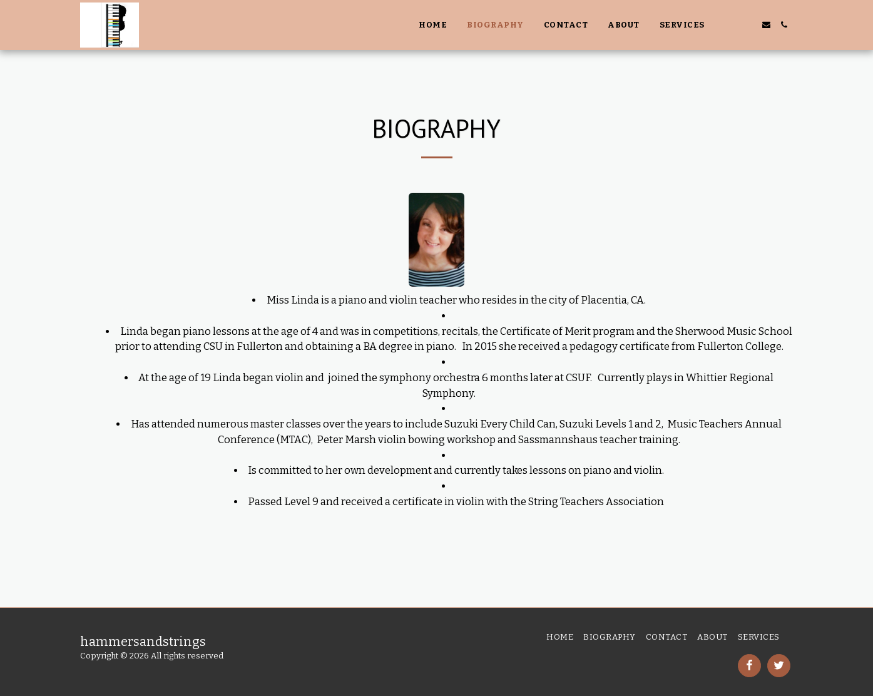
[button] (730, 25)
